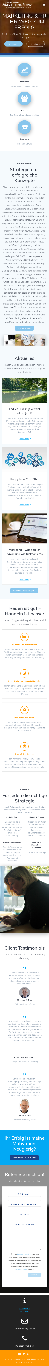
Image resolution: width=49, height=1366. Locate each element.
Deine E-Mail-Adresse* (24, 1209)
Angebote (13, 46)
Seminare (35, 46)
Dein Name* (24, 1199)
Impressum (25, 1311)
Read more (24, 440)
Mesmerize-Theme (24, 1362)
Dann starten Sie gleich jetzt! (24, 1160)
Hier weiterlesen (24, 330)
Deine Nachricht (24, 1239)
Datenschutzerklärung (24, 1256)
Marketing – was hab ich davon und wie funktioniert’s (25, 554)
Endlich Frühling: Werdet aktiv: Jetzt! (24, 413)
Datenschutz (24, 1308)
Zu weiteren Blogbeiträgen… (24, 592)
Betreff (24, 1219)
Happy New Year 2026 (24, 481)
